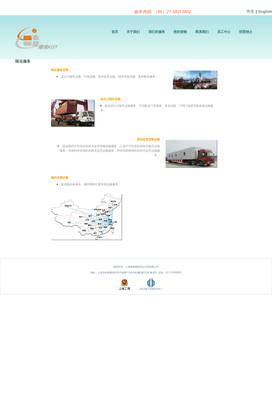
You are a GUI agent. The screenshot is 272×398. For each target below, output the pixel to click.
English (265, 11)
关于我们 (133, 31)
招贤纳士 (245, 31)
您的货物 (180, 31)
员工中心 (223, 31)
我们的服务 (156, 31)
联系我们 (202, 31)
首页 (114, 31)
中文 (250, 11)
